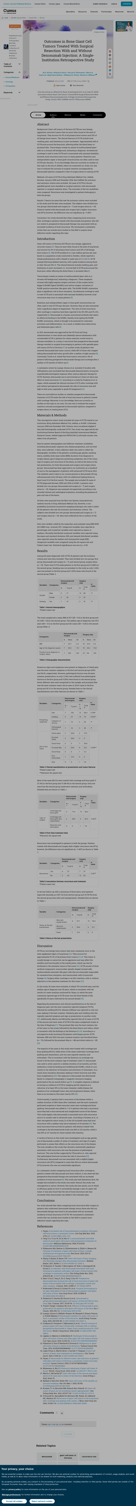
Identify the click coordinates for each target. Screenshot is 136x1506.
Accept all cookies (14, 1501)
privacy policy (14, 1489)
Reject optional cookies (42, 1501)
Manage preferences (11, 1495)
